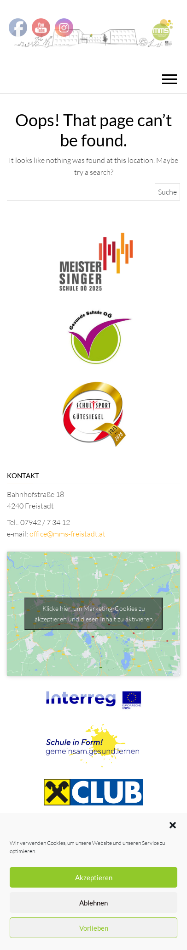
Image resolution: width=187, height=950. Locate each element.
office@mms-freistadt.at (67, 533)
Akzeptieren (93, 877)
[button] (172, 825)
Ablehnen (93, 903)
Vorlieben (93, 928)
